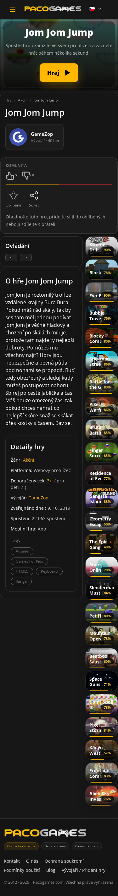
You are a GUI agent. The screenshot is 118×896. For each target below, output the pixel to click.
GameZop (38, 498)
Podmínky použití (22, 870)
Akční (28, 460)
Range (21, 581)
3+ (49, 481)
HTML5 (22, 571)
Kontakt (12, 861)
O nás (32, 861)
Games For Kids (29, 561)
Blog (50, 870)
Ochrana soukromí (64, 861)
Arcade (22, 551)
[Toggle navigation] (12, 9)
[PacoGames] (45, 834)
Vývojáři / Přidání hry (83, 870)
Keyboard (49, 571)
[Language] (95, 9)
